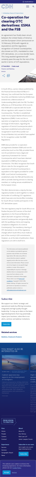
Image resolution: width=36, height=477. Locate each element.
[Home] (7, 6)
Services (4, 450)
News (3, 455)
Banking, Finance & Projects (11, 337)
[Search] (33, 6)
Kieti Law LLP (23, 436)
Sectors (3, 447)
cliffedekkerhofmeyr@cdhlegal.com (16, 290)
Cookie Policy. (16, 468)
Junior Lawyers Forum (26, 439)
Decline (14, 472)
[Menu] (28, 6)
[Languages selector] (28, 1)
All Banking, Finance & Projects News (13, 13)
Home (3, 431)
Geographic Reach (7, 453)
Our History (22, 434)
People (3, 434)
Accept (6, 472)
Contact (4, 439)
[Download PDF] (8, 76)
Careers (3, 436)
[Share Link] (3, 76)
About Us (21, 431)
